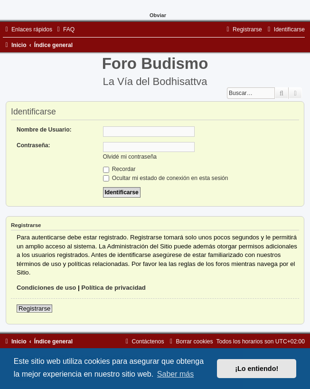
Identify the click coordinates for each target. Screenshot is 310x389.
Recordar (119, 169)
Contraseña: (33, 145)
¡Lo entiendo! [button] (256, 368)
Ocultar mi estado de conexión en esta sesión (165, 178)
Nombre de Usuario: (44, 129)
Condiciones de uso (46, 287)
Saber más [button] (175, 374)
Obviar (158, 15)
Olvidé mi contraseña (130, 156)
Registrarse (34, 308)
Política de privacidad (113, 287)
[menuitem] (65, 29)
